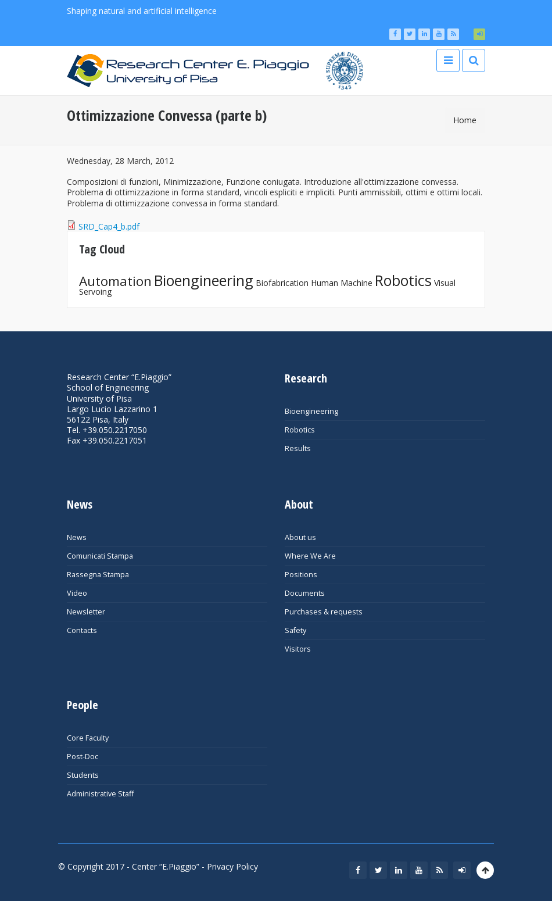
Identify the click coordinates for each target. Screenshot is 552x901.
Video (77, 593)
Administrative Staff (100, 794)
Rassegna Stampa (98, 575)
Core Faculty (88, 738)
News (77, 537)
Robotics (403, 280)
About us (300, 537)
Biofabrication (282, 282)
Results (298, 448)
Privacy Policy (232, 866)
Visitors (298, 649)
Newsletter (86, 612)
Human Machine (341, 282)
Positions (301, 575)
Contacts (82, 630)
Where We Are (310, 556)
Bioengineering (203, 280)
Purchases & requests (324, 612)
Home (464, 120)
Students (83, 775)
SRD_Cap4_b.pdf (108, 226)
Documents (305, 593)
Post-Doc (82, 756)
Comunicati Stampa (100, 556)
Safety (295, 630)
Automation (115, 281)
